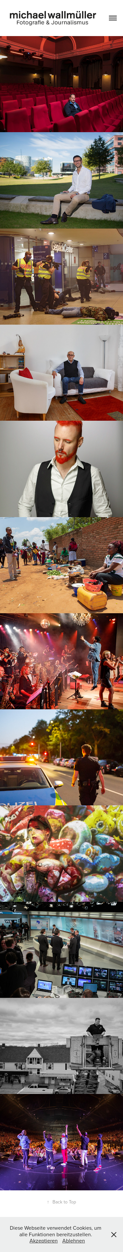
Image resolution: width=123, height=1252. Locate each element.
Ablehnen (73, 1240)
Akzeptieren (44, 1240)
